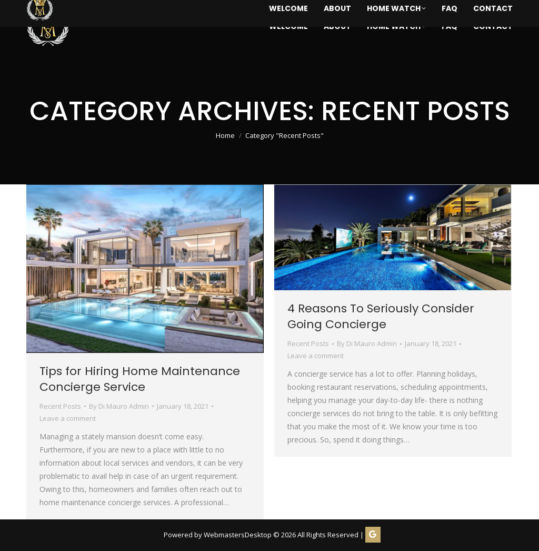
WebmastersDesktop (238, 534)
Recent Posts (60, 406)
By (119, 406)
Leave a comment (67, 418)
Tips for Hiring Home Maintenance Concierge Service (139, 379)
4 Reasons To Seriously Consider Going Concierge (380, 316)
